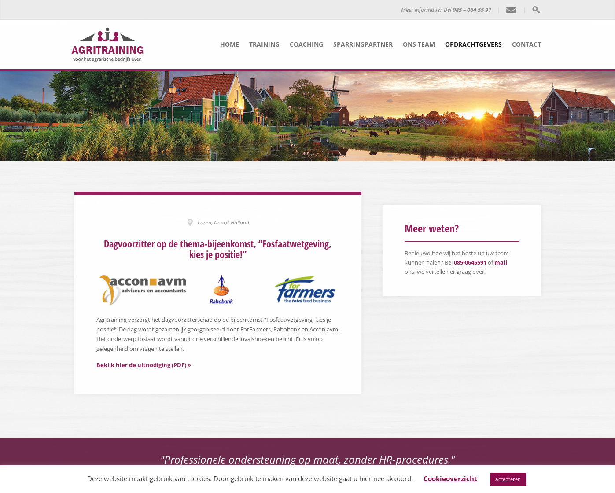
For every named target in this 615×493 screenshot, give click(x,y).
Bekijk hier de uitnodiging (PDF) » (143, 364)
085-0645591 (470, 262)
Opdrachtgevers (473, 44)
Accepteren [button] (508, 479)
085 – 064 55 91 (472, 10)
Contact (526, 44)
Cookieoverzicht (450, 478)
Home (229, 44)
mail (500, 262)
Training (264, 44)
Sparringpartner (363, 44)
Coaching (306, 44)
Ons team (419, 44)
